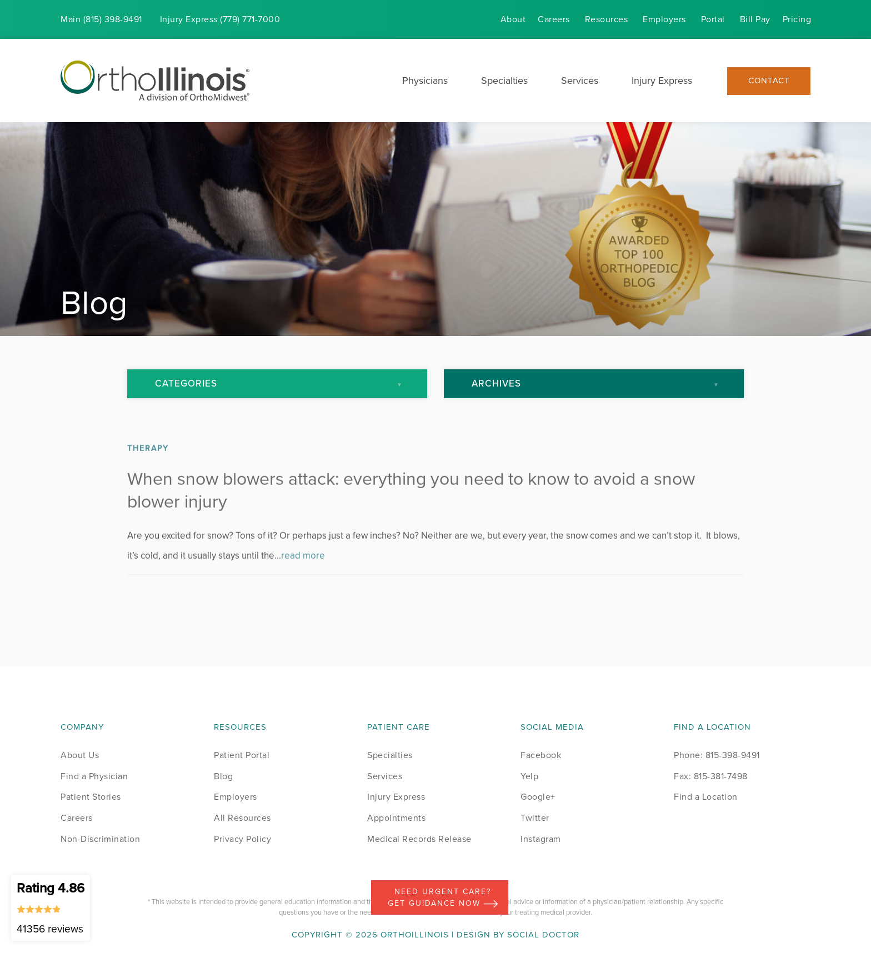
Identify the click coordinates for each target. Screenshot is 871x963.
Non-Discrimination (100, 838)
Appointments (396, 817)
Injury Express (662, 80)
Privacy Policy (242, 838)
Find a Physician (94, 776)
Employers (664, 19)
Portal (713, 19)
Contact (769, 81)
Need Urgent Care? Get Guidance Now (443, 897)
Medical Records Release (419, 838)
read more (303, 571)
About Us (80, 755)
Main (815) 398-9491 (101, 19)
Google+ (537, 796)
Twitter (534, 817)
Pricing (797, 19)
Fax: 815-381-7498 (711, 776)
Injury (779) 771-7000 (220, 19)
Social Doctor (543, 935)
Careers (554, 19)
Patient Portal (241, 755)
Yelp (529, 776)
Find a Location (706, 796)
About (513, 19)
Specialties (504, 80)
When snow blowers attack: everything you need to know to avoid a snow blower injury (411, 506)
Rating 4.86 (50, 907)
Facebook (540, 755)
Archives (496, 383)
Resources (606, 19)
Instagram (540, 838)
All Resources (242, 817)
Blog (223, 776)
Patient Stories (91, 796)
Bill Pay (755, 19)
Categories (186, 383)
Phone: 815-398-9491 (717, 755)
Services (579, 80)
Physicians (425, 80)
